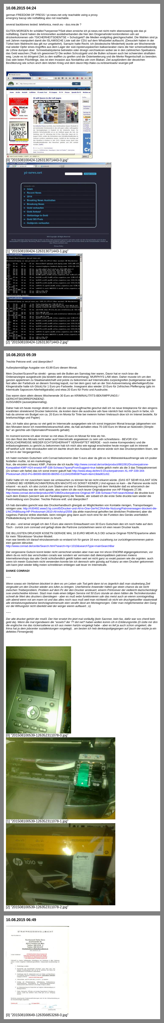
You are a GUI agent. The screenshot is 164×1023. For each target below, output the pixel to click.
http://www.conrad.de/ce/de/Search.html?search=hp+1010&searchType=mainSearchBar (60, 546)
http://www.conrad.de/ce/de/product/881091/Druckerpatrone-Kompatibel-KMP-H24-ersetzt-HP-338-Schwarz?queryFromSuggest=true (77, 466)
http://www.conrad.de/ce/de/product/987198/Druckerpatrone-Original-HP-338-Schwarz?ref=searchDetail (70, 492)
